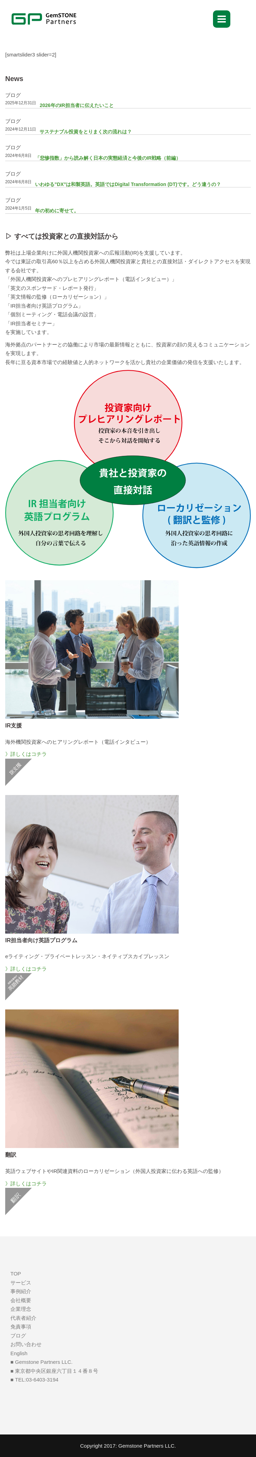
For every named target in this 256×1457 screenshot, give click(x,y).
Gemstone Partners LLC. (147, 1446)
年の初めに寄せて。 (57, 210)
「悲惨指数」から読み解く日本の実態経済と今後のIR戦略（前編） (108, 158)
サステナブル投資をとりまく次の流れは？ (86, 131)
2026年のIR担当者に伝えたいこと (76, 105)
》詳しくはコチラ (26, 754)
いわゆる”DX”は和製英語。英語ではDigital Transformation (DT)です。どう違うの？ (128, 184)
